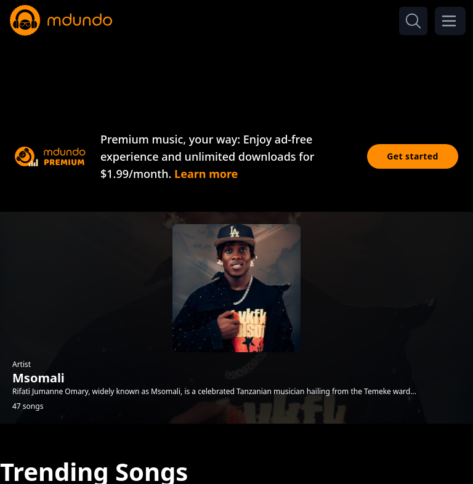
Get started (413, 156)
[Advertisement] (236, 72)
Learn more (206, 173)
